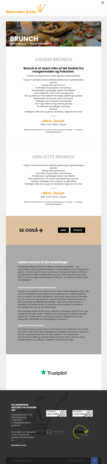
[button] (103, 2)
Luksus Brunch (18, 43)
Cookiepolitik (19, 460)
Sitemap (28, 460)
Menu (63, 230)
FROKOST (78, 230)
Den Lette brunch (39, 43)
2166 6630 (17, 420)
